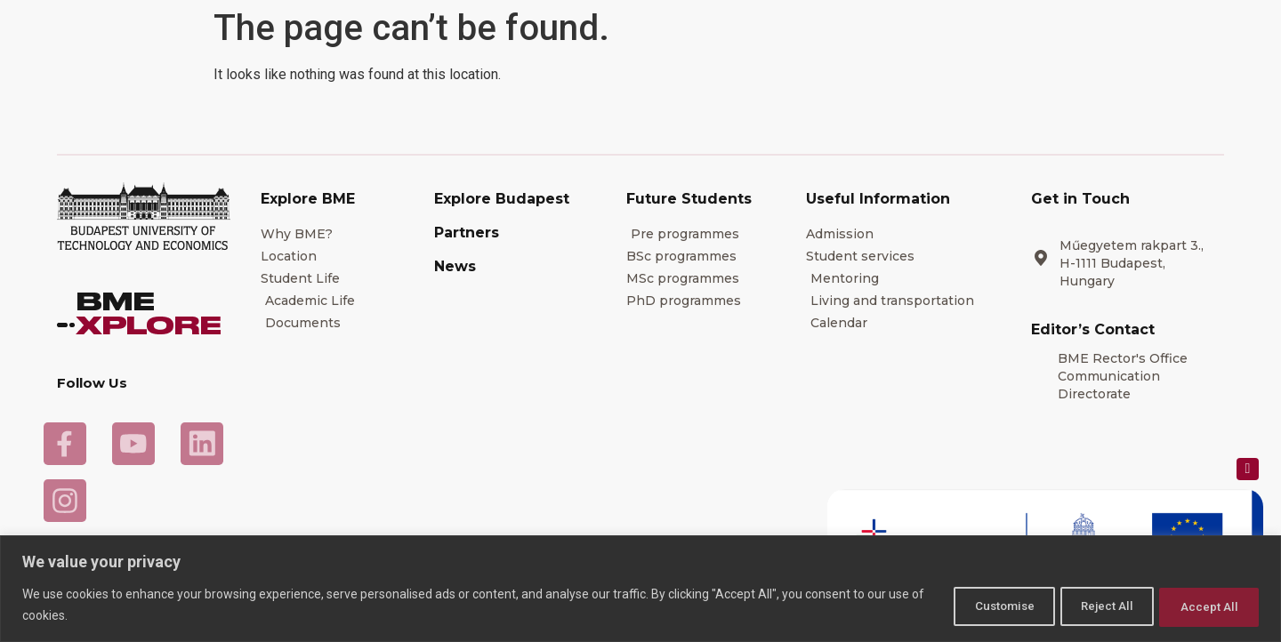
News (455, 266)
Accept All (1204, 605)
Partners (466, 232)
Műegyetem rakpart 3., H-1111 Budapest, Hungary (1131, 263)
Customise (971, 605)
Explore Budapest (501, 198)
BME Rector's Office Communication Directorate (1123, 376)
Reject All (1089, 605)
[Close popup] (1248, 469)
